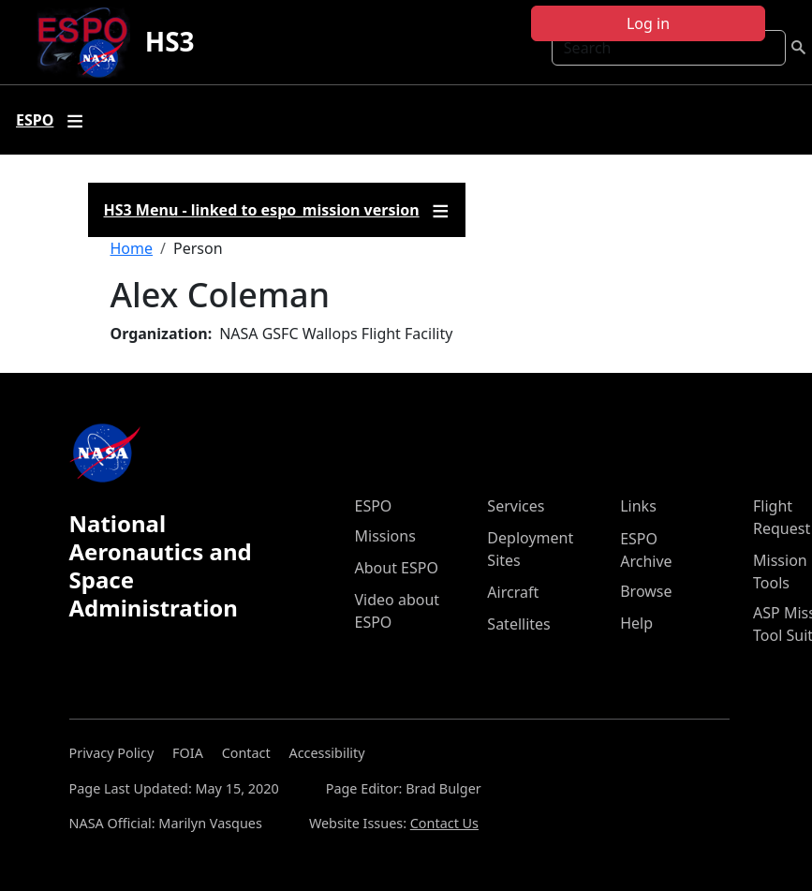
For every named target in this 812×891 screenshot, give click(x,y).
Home (132, 248)
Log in (648, 23)
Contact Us (444, 823)
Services (515, 506)
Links (638, 506)
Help (636, 623)
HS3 (170, 41)
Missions (385, 536)
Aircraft (513, 592)
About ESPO (396, 567)
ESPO (373, 506)
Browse (646, 591)
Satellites (518, 624)
